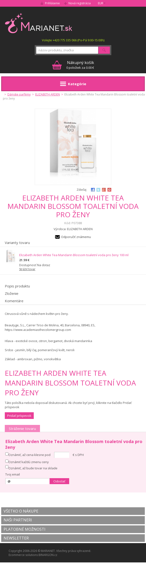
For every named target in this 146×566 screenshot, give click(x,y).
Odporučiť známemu (76, 237)
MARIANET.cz (39, 23)
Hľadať (104, 50)
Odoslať (59, 481)
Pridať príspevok (19, 415)
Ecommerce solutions (23, 555)
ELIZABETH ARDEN (47, 94)
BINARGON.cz (48, 555)
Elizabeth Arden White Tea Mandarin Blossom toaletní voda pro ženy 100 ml (74, 255)
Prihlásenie (52, 3)
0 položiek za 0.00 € (80, 65)
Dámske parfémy (19, 94)
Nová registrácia (79, 3)
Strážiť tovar (27, 269)
